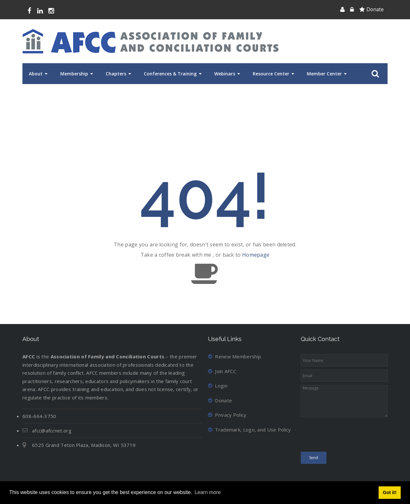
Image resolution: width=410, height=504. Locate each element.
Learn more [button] (207, 492)
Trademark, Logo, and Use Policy (249, 429)
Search (374, 73)
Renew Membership (234, 356)
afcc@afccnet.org (51, 430)
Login (217, 385)
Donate (375, 9)
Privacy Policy (227, 415)
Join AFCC (222, 371)
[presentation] (349, 435)
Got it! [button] (389, 492)
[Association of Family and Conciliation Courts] (150, 41)
